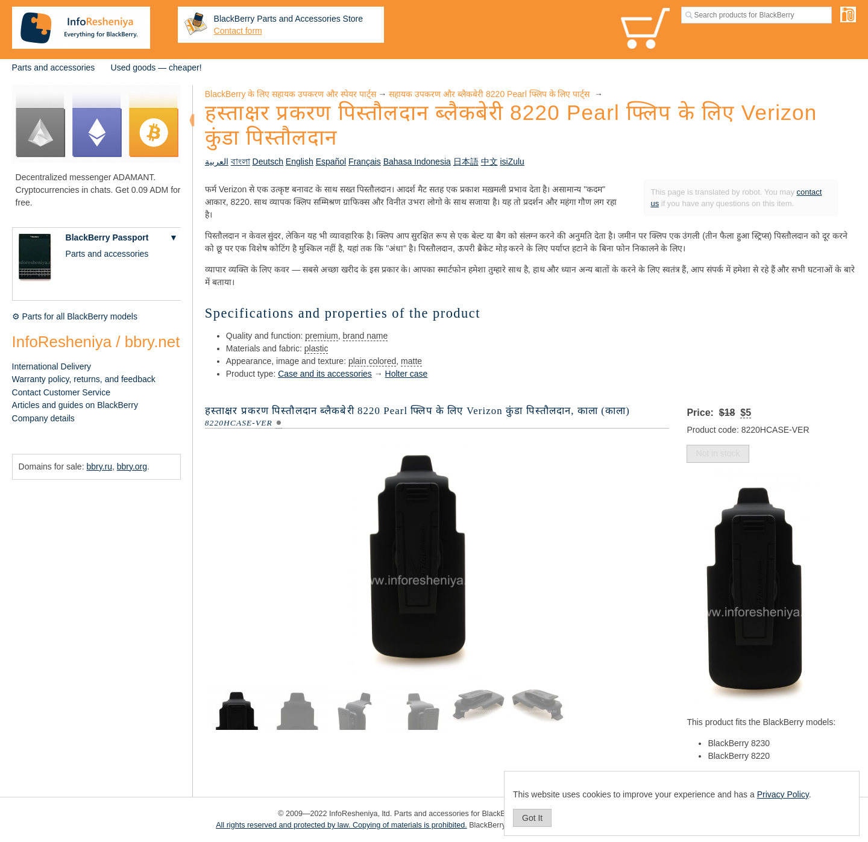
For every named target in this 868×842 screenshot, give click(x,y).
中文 (489, 161)
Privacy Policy (783, 794)
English (299, 161)
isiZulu (512, 161)
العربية (216, 161)
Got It (532, 818)
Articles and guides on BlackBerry (75, 405)
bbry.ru (99, 466)
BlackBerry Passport (107, 237)
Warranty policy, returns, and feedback (84, 379)
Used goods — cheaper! (156, 67)
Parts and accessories (53, 67)
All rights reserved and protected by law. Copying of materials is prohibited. (341, 825)
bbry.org (132, 466)
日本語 (466, 161)
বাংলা (240, 161)
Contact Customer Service (61, 392)
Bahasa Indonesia (417, 161)
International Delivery (52, 366)
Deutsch (268, 161)
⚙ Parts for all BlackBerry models (74, 316)
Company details (43, 418)
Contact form (238, 31)
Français (364, 161)
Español (331, 161)
